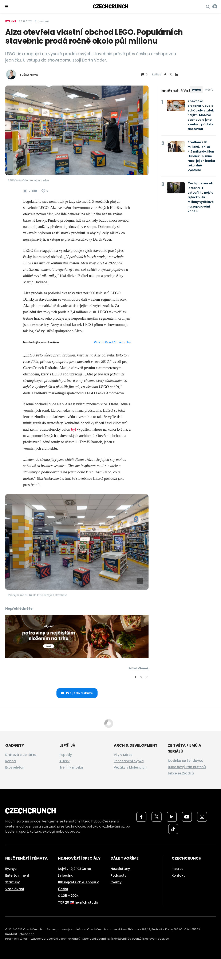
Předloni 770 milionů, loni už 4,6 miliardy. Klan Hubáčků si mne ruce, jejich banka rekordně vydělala (201, 156)
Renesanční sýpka (129, 761)
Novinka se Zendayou (185, 760)
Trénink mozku (71, 767)
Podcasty (118, 875)
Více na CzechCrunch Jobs (112, 342)
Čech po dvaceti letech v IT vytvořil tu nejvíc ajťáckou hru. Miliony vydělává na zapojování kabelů (201, 197)
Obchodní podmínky (96, 939)
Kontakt (178, 875)
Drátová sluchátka (20, 755)
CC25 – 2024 (68, 895)
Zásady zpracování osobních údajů (55, 939)
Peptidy (65, 755)
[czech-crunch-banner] (77, 636)
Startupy (12, 882)
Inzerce (177, 869)
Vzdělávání (14, 889)
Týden (196, 90)
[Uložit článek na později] (30, 191)
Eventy (116, 882)
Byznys (10, 21)
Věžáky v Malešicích (130, 767)
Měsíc (209, 90)
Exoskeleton (14, 767)
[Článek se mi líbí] (45, 191)
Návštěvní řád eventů (126, 939)
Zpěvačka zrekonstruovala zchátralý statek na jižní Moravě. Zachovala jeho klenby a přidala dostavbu (201, 115)
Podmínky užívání (17, 939)
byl (73, 429)
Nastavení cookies (156, 939)
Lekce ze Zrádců (181, 773)
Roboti (10, 761)
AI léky (64, 761)
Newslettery (120, 869)
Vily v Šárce (123, 755)
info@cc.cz (26, 934)
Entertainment (17, 875)
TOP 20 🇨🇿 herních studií (78, 902)
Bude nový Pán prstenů (187, 767)
